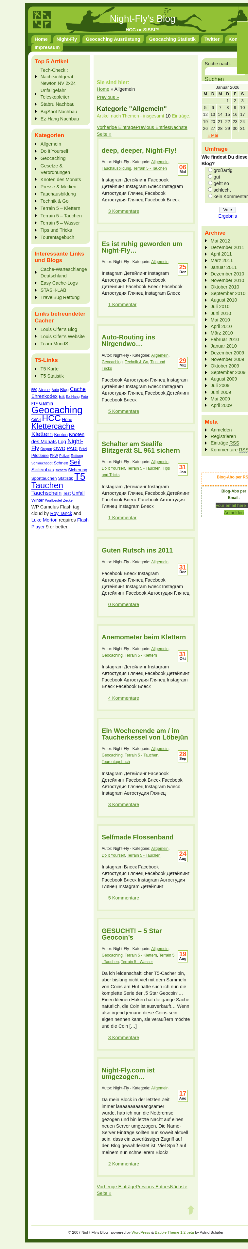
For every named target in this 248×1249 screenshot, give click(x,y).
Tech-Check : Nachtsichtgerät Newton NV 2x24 (58, 77)
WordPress (141, 1232)
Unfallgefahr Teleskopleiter (55, 94)
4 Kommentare (123, 698)
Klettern (42, 433)
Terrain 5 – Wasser (60, 223)
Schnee (61, 463)
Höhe (67, 419)
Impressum (47, 47)
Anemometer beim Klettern (144, 637)
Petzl (83, 449)
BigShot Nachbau (59, 111)
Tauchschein (46, 493)
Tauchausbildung (58, 193)
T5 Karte (50, 368)
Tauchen (47, 485)
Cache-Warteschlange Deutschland (64, 272)
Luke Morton (44, 520)
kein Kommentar (231, 196)
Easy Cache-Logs (59, 283)
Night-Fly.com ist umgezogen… (128, 1073)
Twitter (212, 39)
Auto (55, 390)
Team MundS (54, 343)
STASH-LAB (53, 290)
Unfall (78, 493)
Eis (62, 396)
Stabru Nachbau (58, 104)
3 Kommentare (123, 211)
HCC (51, 418)
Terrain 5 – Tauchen (61, 215)
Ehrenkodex (44, 396)
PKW (54, 456)
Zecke (68, 500)
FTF (34, 403)
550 (34, 390)
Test (67, 493)
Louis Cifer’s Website (63, 336)
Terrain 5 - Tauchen (150, 168)
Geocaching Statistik (172, 39)
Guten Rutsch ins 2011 (137, 550)
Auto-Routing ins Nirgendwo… (128, 340)
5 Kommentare (123, 411)
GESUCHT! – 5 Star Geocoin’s (132, 934)
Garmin (46, 403)
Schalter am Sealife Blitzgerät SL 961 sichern (141, 447)
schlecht (222, 190)
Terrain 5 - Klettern (141, 655)
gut (217, 177)
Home (41, 39)
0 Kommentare (123, 604)
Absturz (44, 390)
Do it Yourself (54, 151)
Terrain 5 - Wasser (137, 962)
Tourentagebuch (57, 237)
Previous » (108, 97)
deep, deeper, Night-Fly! (139, 150)
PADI (72, 448)
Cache (78, 389)
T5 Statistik (52, 376)
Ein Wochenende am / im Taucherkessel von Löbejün (145, 734)
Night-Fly (67, 39)
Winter (37, 500)
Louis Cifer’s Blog (59, 329)
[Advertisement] (57, 628)
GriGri (36, 420)
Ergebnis (227, 216)
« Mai (213, 135)
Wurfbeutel (53, 500)
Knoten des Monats (61, 179)
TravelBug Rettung (60, 297)
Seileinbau (42, 469)
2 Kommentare (123, 1163)
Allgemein (51, 144)
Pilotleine (40, 455)
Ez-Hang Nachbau (60, 118)
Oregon (46, 449)
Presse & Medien (59, 186)
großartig (223, 170)
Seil (75, 462)
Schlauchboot (42, 463)
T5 (79, 476)
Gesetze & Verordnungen (55, 169)
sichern (61, 470)
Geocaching (53, 158)
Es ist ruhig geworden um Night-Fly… (142, 247)
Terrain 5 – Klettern (60, 208)
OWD (59, 448)
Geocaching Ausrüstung (113, 39)
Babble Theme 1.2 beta (174, 1232)
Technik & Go (55, 201)
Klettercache (53, 426)
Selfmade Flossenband (138, 837)
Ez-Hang (73, 396)
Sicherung (77, 469)
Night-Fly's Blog (142, 18)
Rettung (77, 456)
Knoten (60, 434)
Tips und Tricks (56, 230)
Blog (64, 389)
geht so (221, 183)
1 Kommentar (122, 304)
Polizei (64, 456)
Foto (84, 396)
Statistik (65, 478)
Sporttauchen (44, 478)
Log (62, 441)
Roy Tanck (61, 513)
